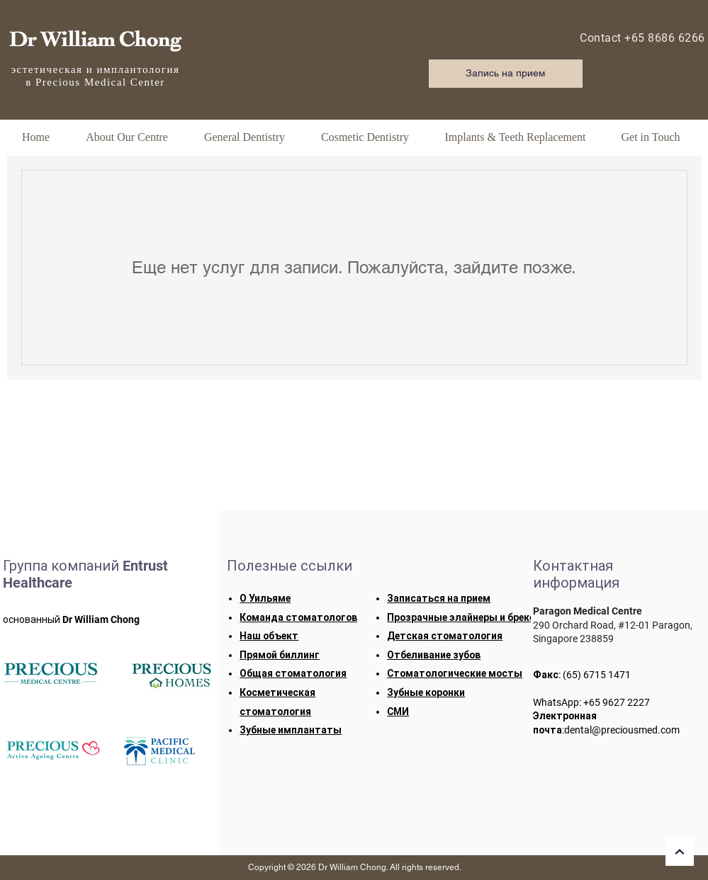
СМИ (398, 711)
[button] (127, 137)
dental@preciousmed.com (622, 730)
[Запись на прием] (506, 73)
